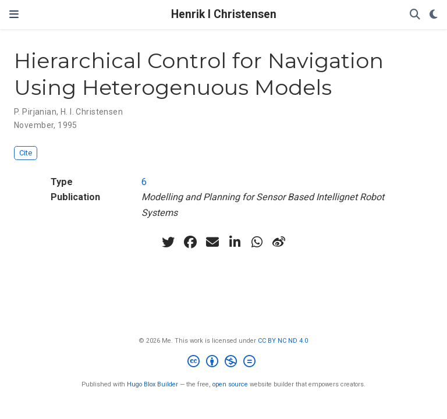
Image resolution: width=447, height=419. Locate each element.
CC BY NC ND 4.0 (283, 341)
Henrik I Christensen (223, 14)
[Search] (415, 15)
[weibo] (279, 242)
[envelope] (212, 242)
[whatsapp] (256, 242)
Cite (25, 152)
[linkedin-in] (234, 242)
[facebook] (190, 242)
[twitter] (168, 242)
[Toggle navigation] (14, 14)
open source (230, 384)
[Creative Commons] (223, 363)
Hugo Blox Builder (152, 384)
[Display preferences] (434, 15)
